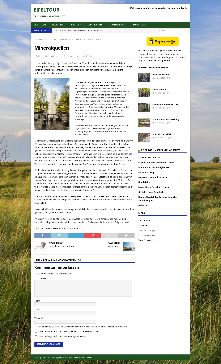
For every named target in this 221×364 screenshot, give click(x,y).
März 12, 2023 (159, 93)
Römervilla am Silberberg (165, 119)
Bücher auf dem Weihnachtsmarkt (156, 162)
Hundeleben (144, 182)
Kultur (75, 24)
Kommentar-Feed (146, 235)
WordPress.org (145, 240)
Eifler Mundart (160, 89)
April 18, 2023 (159, 78)
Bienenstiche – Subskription (153, 177)
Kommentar (40, 278)
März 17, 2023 (159, 123)
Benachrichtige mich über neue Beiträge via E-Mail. (62, 336)
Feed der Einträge (146, 230)
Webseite (38, 318)
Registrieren (144, 220)
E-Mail (37, 309)
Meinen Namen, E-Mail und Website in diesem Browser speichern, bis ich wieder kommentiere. (82, 326)
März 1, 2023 (43, 56)
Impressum (139, 24)
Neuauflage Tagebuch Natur (153, 187)
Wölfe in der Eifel (161, 134)
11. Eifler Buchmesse (149, 157)
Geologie (71, 56)
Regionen (57, 24)
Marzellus (57, 56)
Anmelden (143, 225)
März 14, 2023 (159, 108)
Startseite (40, 24)
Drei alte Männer (161, 74)
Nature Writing (146, 172)
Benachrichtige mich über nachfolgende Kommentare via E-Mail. (68, 331)
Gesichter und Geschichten (152, 192)
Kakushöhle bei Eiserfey (165, 104)
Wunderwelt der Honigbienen (154, 167)
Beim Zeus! (144, 205)
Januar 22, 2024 (160, 138)
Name (37, 300)
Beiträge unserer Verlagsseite (160, 150)
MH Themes (87, 357)
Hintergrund (117, 24)
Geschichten (95, 24)
